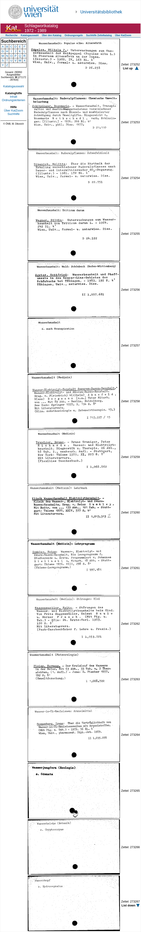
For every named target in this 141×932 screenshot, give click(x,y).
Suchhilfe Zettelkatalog (99, 35)
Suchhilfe (14, 114)
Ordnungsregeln (74, 35)
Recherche (11, 35)
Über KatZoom (123, 35)
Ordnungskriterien (13, 100)
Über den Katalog (51, 35)
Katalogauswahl (30, 35)
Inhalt (13, 96)
